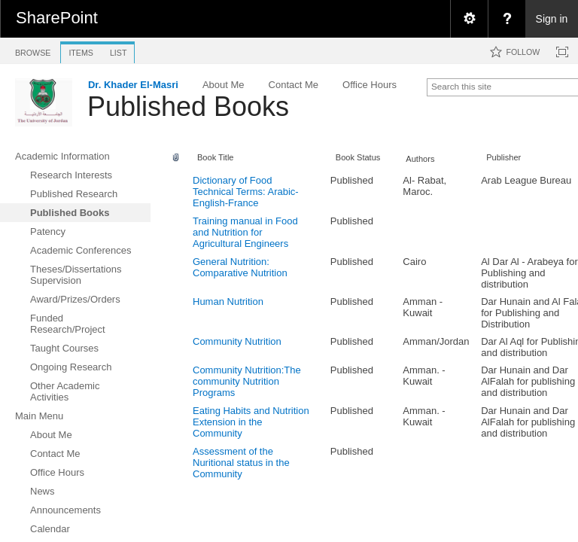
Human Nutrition (228, 301)
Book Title (215, 157)
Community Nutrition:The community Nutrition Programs (247, 381)
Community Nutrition (237, 341)
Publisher (503, 157)
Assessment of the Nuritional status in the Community (241, 463)
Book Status (358, 157)
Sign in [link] (552, 19)
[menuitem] (469, 19)
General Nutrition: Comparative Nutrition (240, 267)
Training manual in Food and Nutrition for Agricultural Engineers (245, 232)
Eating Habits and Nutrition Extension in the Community (251, 422)
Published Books (188, 106)
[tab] (33, 50)
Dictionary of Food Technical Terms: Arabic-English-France (246, 192)
